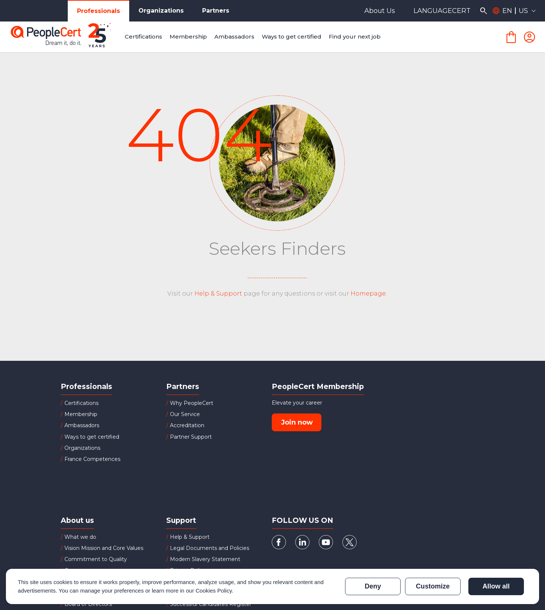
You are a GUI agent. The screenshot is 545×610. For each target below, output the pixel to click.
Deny (373, 586)
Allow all (495, 586)
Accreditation (187, 425)
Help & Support (218, 293)
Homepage (368, 293)
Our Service (185, 414)
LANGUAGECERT (442, 11)
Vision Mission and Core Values (103, 548)
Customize (432, 586)
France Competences (92, 459)
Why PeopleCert (191, 403)
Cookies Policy (213, 590)
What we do (80, 537)
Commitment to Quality (95, 559)
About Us (379, 11)
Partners (215, 10)
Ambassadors (81, 425)
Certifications (81, 403)
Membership (80, 414)
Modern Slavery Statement (205, 559)
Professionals (98, 10)
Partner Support (191, 436)
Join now (297, 422)
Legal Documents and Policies (209, 548)
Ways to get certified (91, 436)
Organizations (161, 10)
